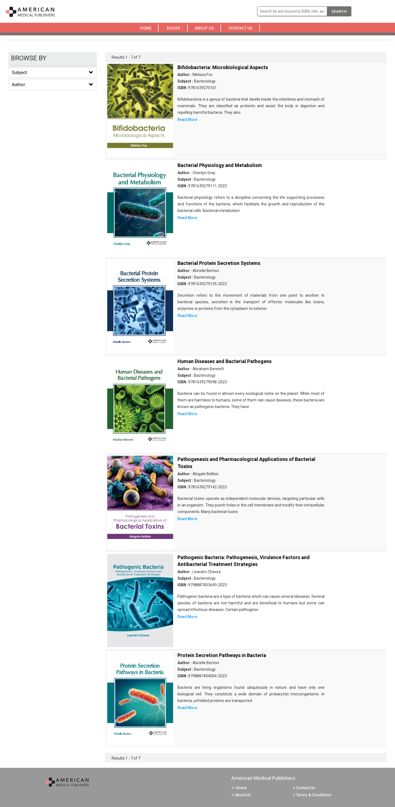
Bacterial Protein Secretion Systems (218, 263)
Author (18, 84)
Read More (187, 119)
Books (174, 28)
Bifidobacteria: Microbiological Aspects (222, 67)
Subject (19, 72)
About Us (206, 28)
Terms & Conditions (312, 795)
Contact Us (241, 28)
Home (146, 28)
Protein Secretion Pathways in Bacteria (221, 655)
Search (339, 11)
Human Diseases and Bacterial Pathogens (224, 361)
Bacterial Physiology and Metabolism (219, 165)
